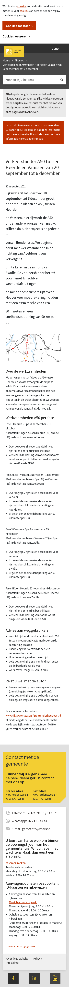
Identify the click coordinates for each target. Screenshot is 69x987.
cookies (21, 6)
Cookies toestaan (18, 26)
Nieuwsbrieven (29, 112)
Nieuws (19, 60)
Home (6, 60)
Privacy (37, 958)
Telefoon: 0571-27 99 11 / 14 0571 (35, 813)
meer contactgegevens (21, 946)
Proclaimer (12, 962)
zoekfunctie (36, 138)
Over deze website (17, 958)
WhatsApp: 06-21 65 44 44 (29, 821)
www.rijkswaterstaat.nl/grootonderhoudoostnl (33, 715)
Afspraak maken (16, 863)
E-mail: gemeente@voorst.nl (31, 829)
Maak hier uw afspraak (23, 902)
